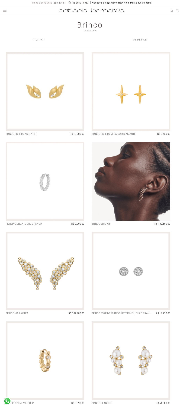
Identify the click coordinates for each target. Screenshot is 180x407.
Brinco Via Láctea (18, 315)
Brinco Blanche (104, 405)
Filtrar (39, 40)
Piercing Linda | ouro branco (25, 224)
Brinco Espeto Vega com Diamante (117, 134)
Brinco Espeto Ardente (22, 134)
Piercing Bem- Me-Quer (21, 405)
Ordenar (140, 40)
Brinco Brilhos (104, 224)
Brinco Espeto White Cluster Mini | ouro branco (125, 315)
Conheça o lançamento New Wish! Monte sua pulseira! (122, 3)
